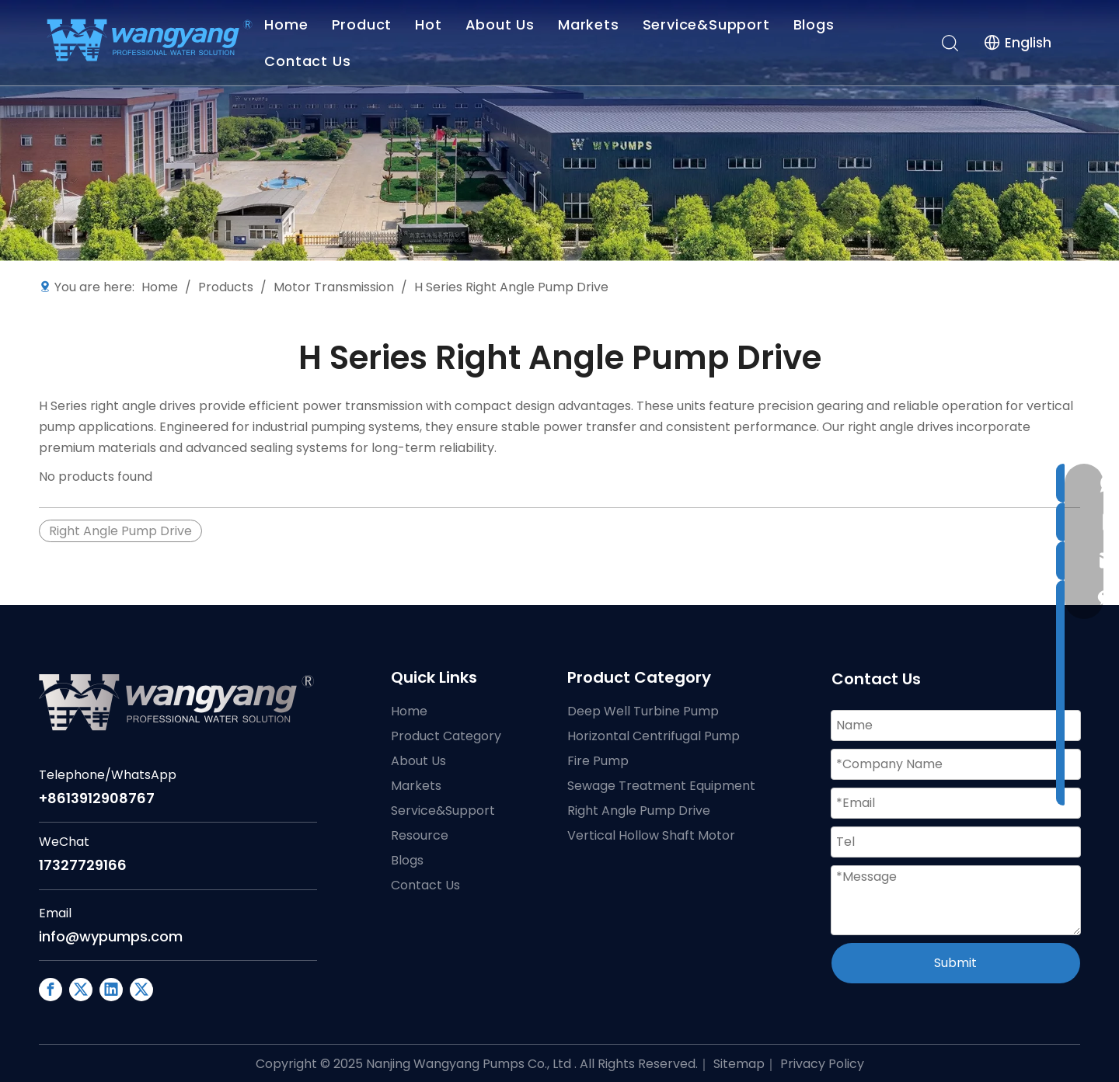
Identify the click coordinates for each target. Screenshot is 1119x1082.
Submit (955, 963)
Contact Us (310, 61)
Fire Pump (598, 761)
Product (364, 24)
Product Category (446, 736)
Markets (591, 24)
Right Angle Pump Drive (120, 531)
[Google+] (80, 989)
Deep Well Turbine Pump (643, 711)
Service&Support (708, 24)
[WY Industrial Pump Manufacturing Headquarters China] (559, 130)
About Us (502, 24)
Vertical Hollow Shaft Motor (651, 835)
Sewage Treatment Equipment (661, 786)
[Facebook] (50, 989)
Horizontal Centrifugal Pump (653, 736)
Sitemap (739, 1064)
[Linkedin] (111, 989)
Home (289, 24)
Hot (431, 24)
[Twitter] (141, 989)
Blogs (816, 24)
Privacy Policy (822, 1064)
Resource (419, 835)
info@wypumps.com (111, 936)
